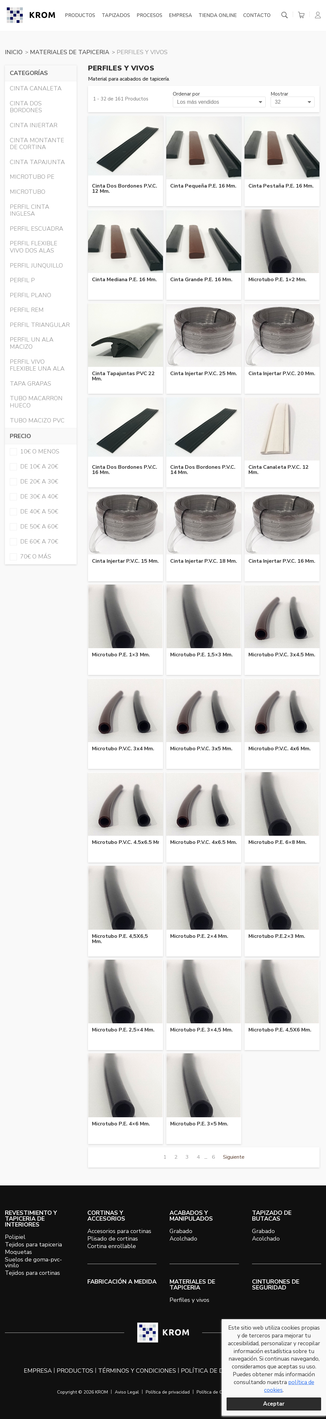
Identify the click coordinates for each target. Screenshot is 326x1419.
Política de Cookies (216, 1392)
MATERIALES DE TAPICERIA (69, 52)
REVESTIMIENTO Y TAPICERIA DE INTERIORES (31, 1218)
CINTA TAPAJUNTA (37, 162)
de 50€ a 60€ (34, 526)
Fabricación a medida (121, 1282)
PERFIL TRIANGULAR (40, 325)
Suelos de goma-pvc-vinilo (33, 1262)
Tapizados (116, 15)
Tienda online (218, 15)
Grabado (181, 1231)
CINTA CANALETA (36, 88)
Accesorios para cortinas (119, 1231)
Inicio (13, 52)
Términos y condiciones (137, 1371)
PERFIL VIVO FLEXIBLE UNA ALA (37, 365)
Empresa (180, 15)
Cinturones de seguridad (275, 1284)
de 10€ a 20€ (34, 466)
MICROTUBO (27, 192)
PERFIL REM (27, 310)
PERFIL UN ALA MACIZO (31, 343)
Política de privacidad (168, 1392)
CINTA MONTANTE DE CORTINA (37, 143)
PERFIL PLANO (30, 295)
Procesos (149, 15)
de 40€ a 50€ (34, 511)
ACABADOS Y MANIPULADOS (191, 1216)
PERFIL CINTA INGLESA (29, 210)
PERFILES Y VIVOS (142, 52)
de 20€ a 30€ (34, 481)
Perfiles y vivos (189, 1300)
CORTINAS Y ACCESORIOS (106, 1216)
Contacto (257, 15)
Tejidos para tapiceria (33, 1244)
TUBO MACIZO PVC (37, 420)
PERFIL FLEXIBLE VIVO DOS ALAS (33, 246)
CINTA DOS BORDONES (26, 106)
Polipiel (15, 1237)
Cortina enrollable (111, 1246)
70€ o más (30, 556)
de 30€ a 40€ (34, 496)
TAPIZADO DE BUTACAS (271, 1216)
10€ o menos (34, 451)
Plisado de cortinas (112, 1239)
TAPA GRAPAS (30, 384)
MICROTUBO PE (32, 177)
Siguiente (233, 1157)
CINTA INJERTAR (33, 125)
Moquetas (18, 1252)
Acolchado (183, 1239)
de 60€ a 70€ (34, 541)
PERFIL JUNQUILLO (36, 265)
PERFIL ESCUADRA (36, 229)
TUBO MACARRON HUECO (36, 401)
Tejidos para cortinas (32, 1273)
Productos (80, 15)
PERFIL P (22, 280)
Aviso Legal (127, 1392)
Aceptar (274, 1404)
